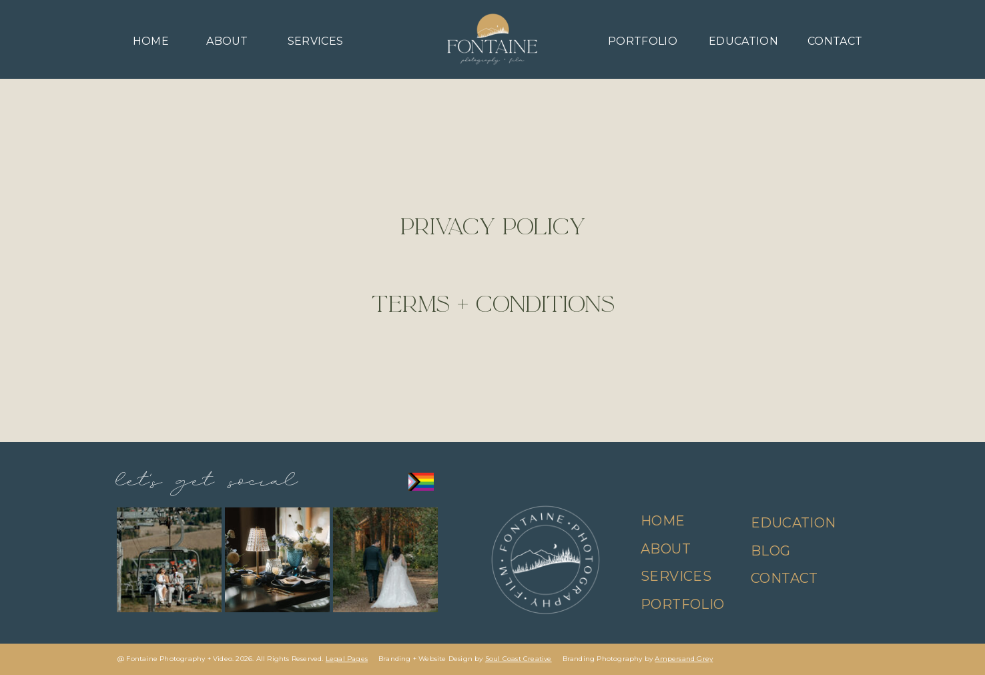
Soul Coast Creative (518, 658)
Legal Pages (347, 658)
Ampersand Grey (684, 658)
